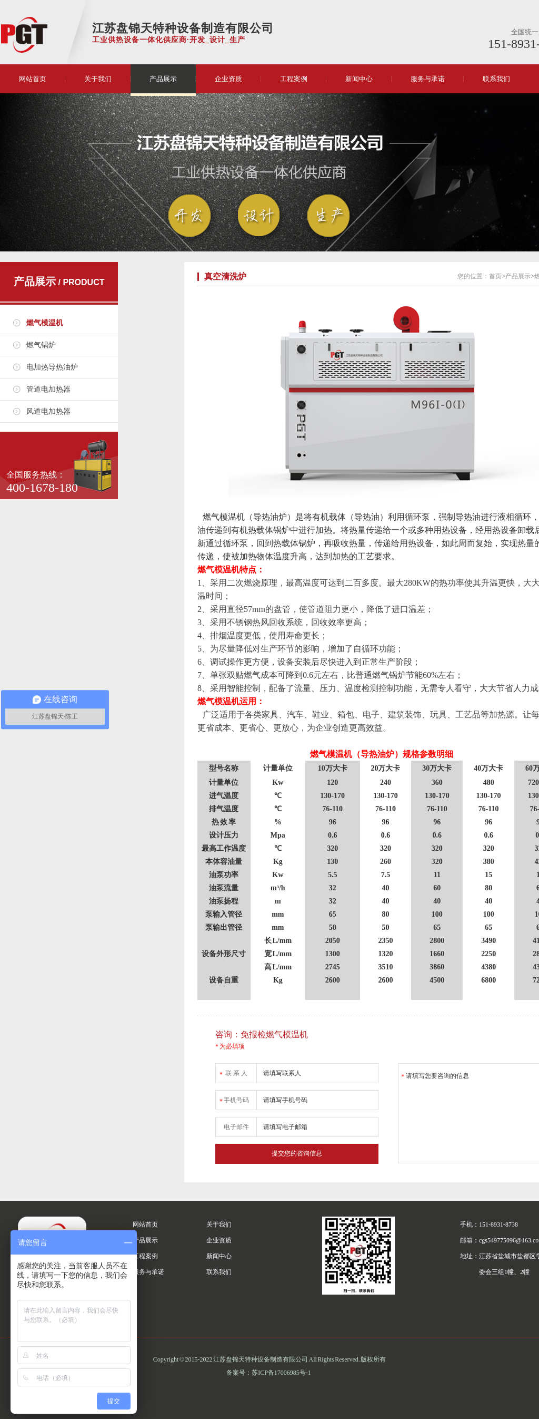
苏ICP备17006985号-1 (281, 1372)
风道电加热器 (48, 411)
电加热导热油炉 (52, 367)
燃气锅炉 (41, 345)
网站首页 (32, 79)
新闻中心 (359, 79)
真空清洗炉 (225, 276)
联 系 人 (232, 1071)
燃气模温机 (44, 323)
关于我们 (98, 79)
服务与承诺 (428, 79)
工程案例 (293, 79)
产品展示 (163, 79)
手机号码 (233, 1098)
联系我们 (496, 79)
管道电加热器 (48, 389)
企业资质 (228, 79)
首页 (495, 276)
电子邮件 (236, 1127)
